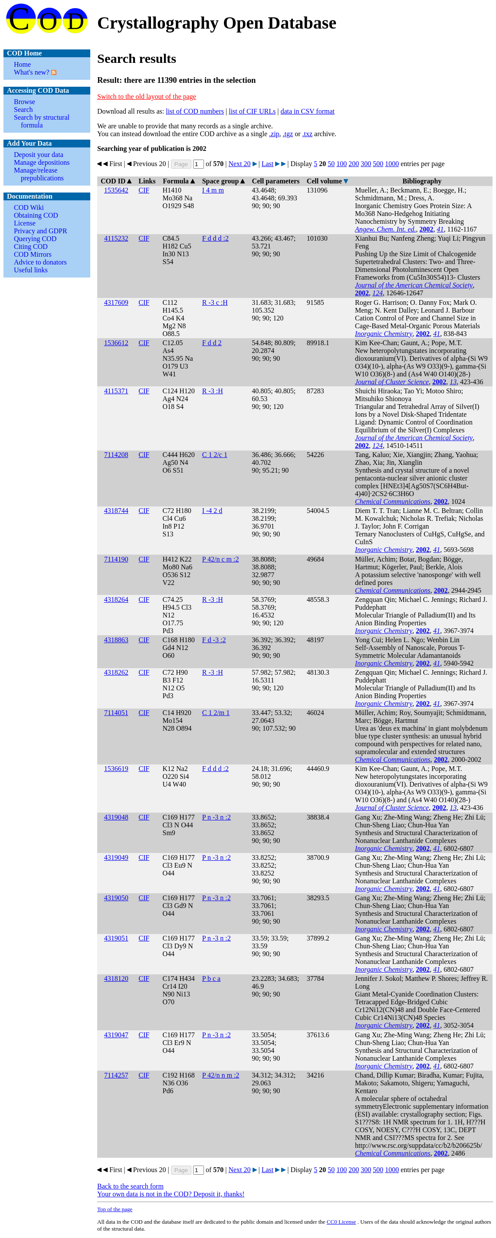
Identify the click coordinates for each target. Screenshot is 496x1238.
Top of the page (114, 1209)
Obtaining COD (36, 215)
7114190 (116, 559)
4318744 (116, 510)
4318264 (116, 599)
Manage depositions (41, 162)
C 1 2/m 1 (216, 712)
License (25, 223)
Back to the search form (130, 1186)
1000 (392, 163)
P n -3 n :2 (216, 817)
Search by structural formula (41, 121)
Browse (24, 101)
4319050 (116, 898)
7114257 (116, 1075)
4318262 (116, 672)
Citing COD (31, 246)
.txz (307, 133)
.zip (274, 133)
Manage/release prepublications (39, 174)
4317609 (116, 302)
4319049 (116, 857)
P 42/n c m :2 (220, 559)
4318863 (116, 639)
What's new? (31, 72)
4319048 (116, 817)
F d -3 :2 (214, 639)
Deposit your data (38, 154)
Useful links (31, 270)
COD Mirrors (33, 254)
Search (23, 109)
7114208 (116, 454)
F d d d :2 (215, 238)
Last (268, 163)
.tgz (288, 133)
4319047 (116, 1035)
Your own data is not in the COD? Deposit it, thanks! (170, 1194)
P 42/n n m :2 (221, 1075)
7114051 (116, 712)
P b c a (211, 978)
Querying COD (35, 238)
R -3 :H (212, 391)
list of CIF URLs (252, 111)
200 (353, 163)
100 (341, 163)
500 (378, 163)
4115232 (116, 238)
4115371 (116, 391)
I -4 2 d (212, 510)
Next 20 (239, 163)
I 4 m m (213, 190)
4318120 (116, 978)
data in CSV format (307, 111)
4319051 (116, 938)
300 (366, 163)
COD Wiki (29, 207)
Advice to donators (40, 262)
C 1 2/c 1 (214, 454)
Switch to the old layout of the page (146, 96)
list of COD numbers (195, 111)
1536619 (116, 768)
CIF (143, 190)
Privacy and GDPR (40, 231)
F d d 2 (212, 342)
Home (22, 64)
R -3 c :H (215, 302)
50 (331, 163)
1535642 (116, 190)
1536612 (116, 342)
